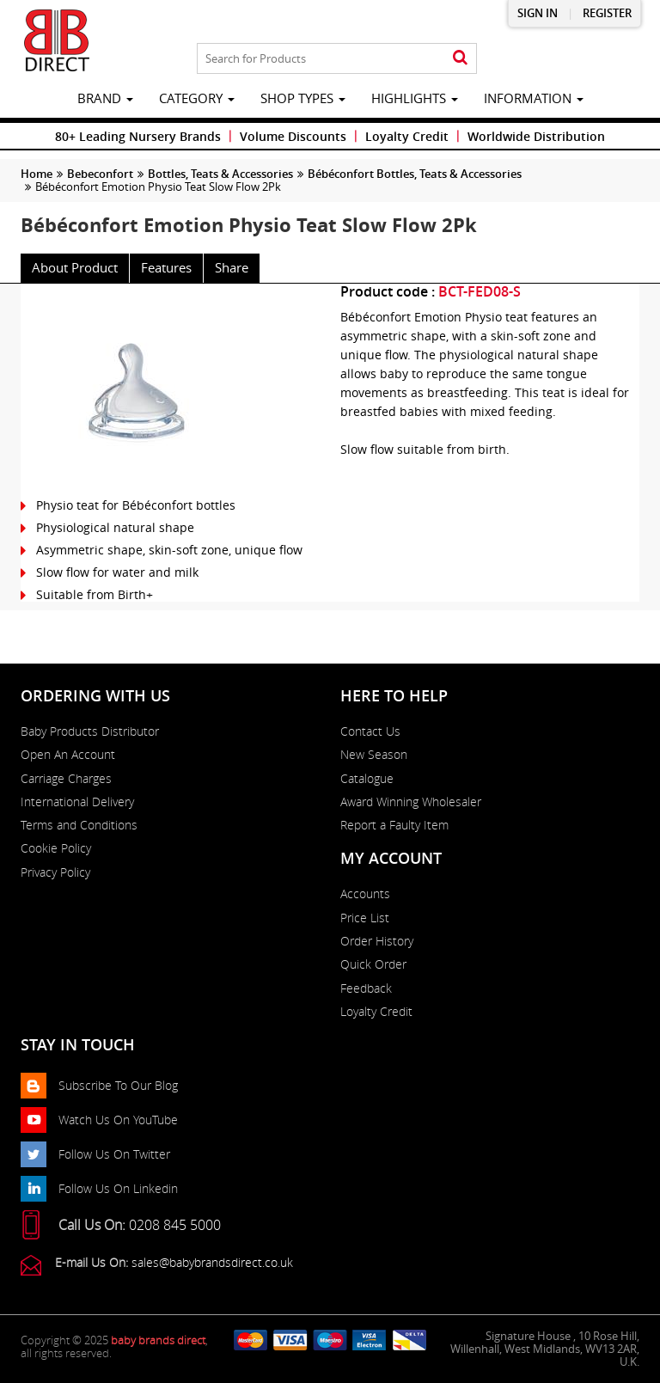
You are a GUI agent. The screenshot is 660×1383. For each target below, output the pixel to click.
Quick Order (373, 964)
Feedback (366, 988)
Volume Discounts (293, 136)
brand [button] (105, 98)
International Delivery (77, 802)
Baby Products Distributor (90, 731)
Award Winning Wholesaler (410, 802)
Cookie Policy (56, 848)
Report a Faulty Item (394, 825)
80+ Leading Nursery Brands (138, 136)
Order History (376, 941)
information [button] (534, 98)
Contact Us (370, 731)
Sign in (537, 13)
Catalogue (367, 779)
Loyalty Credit (407, 136)
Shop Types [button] (302, 98)
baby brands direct (158, 1340)
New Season (373, 755)
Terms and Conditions (79, 825)
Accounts (365, 894)
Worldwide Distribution (536, 136)
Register (607, 13)
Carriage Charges (66, 779)
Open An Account (68, 755)
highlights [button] (414, 98)
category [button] (197, 98)
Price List (364, 918)
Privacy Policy (55, 872)
